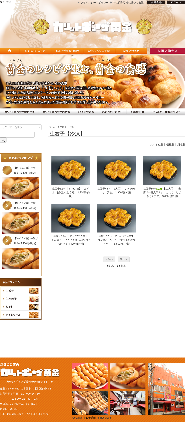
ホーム (52, 127)
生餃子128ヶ (106, 236)
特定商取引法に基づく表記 (128, 2)
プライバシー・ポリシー (94, 2)
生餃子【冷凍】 (67, 127)
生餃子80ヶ (152, 188)
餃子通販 (91, 417)
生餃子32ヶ (58, 188)
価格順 (170, 144)
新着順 (181, 144)
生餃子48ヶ (103, 188)
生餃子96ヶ (59, 236)
